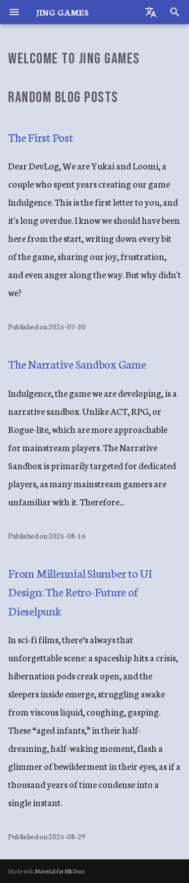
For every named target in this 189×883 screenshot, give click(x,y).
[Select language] (151, 12)
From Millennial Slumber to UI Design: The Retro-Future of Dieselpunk (80, 592)
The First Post (40, 137)
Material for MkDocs (60, 871)
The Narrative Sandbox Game (77, 364)
